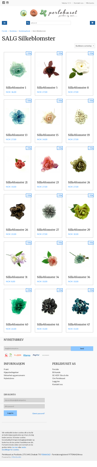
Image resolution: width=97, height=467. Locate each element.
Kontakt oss (57, 389)
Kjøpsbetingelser (11, 377)
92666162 (46, 460)
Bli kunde (56, 377)
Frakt (6, 374)
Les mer (15, 453)
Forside (4, 31)
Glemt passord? (38, 419)
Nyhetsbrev (9, 383)
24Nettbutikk (16, 463)
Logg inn (56, 386)
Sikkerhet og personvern (14, 380)
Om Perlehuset (58, 383)
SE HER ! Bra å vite (60, 380)
